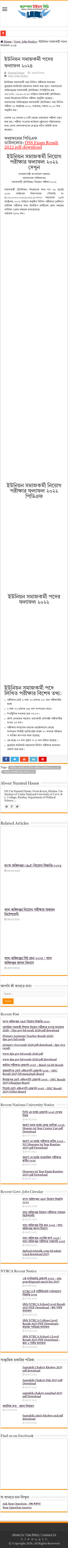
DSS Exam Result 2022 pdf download (31, 145)
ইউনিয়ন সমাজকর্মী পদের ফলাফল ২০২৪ (19, 772)
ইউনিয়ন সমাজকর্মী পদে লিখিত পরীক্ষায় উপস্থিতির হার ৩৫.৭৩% (35, 768)
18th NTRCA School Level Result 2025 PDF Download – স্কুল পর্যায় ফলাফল (43, 1307)
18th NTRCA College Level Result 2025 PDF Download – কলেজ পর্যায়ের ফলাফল (41, 1324)
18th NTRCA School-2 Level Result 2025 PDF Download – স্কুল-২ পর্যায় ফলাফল (41, 1340)
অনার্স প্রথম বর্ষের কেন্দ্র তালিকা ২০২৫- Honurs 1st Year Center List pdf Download (43, 1128)
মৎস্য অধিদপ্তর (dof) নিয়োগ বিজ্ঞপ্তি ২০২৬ (32, 866)
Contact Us (49, 1534)
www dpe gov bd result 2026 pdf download (30, 1059)
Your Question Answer (17, 1507)
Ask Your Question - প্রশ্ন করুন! (22, 1503)
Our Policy (33, 1534)
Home (6, 41)
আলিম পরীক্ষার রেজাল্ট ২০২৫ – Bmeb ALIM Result (33, 1065)
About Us (18, 1534)
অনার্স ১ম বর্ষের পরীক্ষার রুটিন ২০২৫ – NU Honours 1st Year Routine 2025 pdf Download (43, 1144)
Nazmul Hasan (16, 73)
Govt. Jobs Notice (25, 41)
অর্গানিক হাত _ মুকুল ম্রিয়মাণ (18, 1406)
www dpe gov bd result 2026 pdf (23, 1054)
